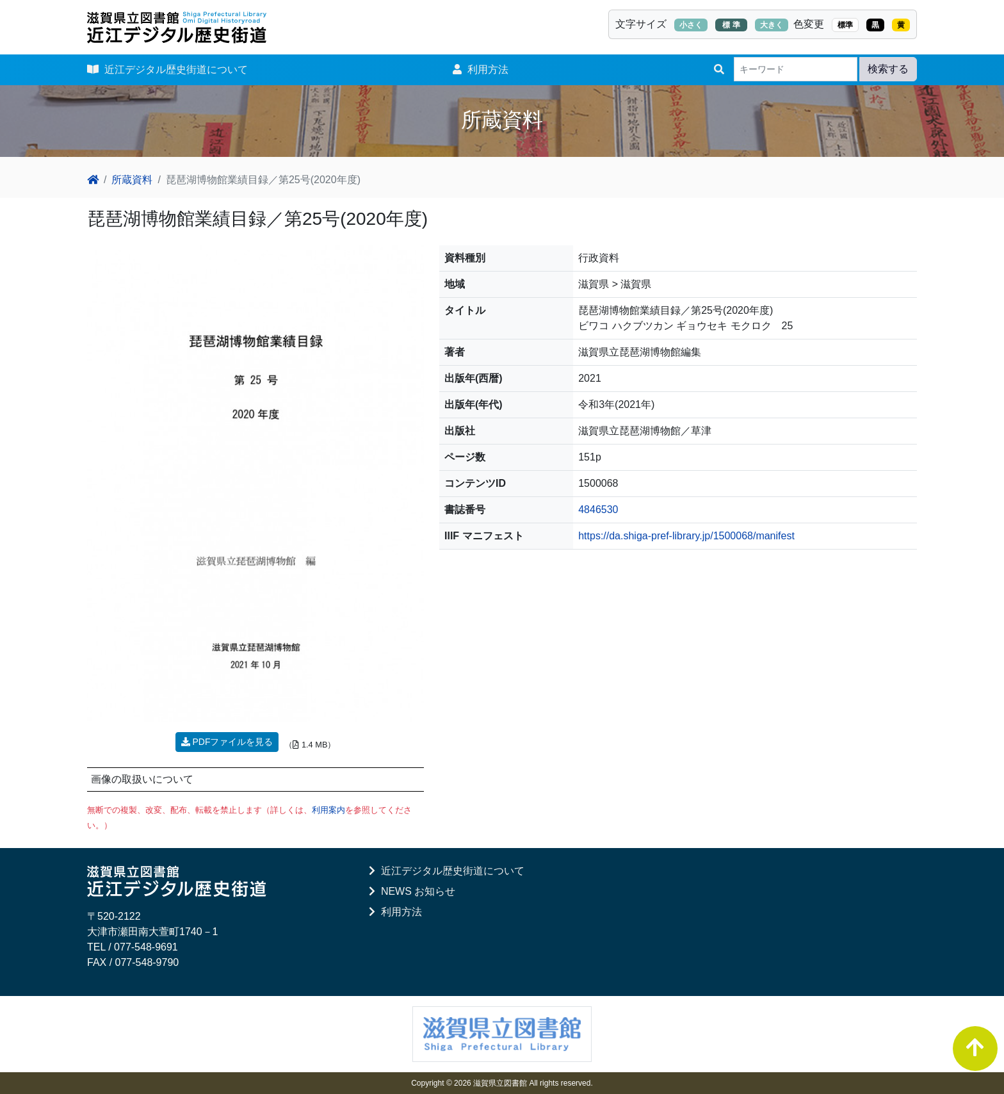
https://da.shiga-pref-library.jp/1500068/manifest (686, 535)
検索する (888, 68)
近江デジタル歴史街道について (167, 69)
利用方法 (480, 69)
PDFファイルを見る (227, 742)
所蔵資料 (131, 179)
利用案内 (328, 810)
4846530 (598, 509)
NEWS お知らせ (412, 891)
